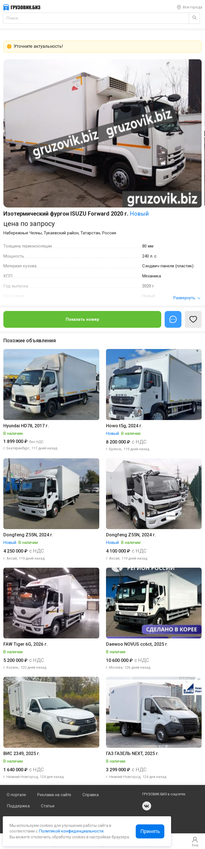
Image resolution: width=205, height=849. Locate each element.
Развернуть (187, 298)
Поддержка (18, 805)
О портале (16, 794)
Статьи (47, 805)
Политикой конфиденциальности (70, 831)
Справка (90, 794)
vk (146, 805)
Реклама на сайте (54, 794)
